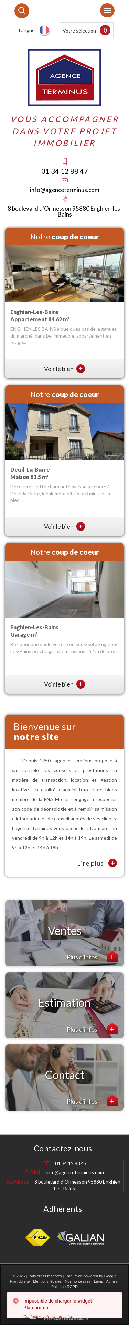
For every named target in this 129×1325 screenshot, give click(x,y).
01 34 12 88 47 (64, 171)
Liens (98, 1281)
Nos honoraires (77, 1281)
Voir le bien (64, 368)
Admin (111, 1281)
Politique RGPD (64, 1287)
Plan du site (20, 1281)
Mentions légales (47, 1281)
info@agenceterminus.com (64, 189)
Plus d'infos (92, 956)
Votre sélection (79, 31)
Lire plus (97, 863)
